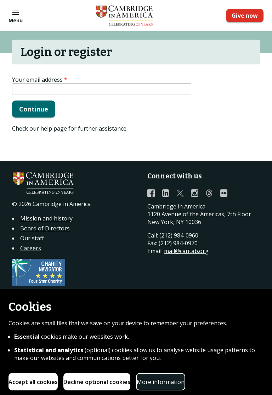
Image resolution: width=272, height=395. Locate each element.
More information (161, 382)
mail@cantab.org (186, 251)
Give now (245, 15)
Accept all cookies (33, 382)
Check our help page (39, 128)
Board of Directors (45, 228)
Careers (30, 248)
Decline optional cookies (96, 382)
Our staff (32, 238)
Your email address (39, 80)
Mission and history (46, 218)
